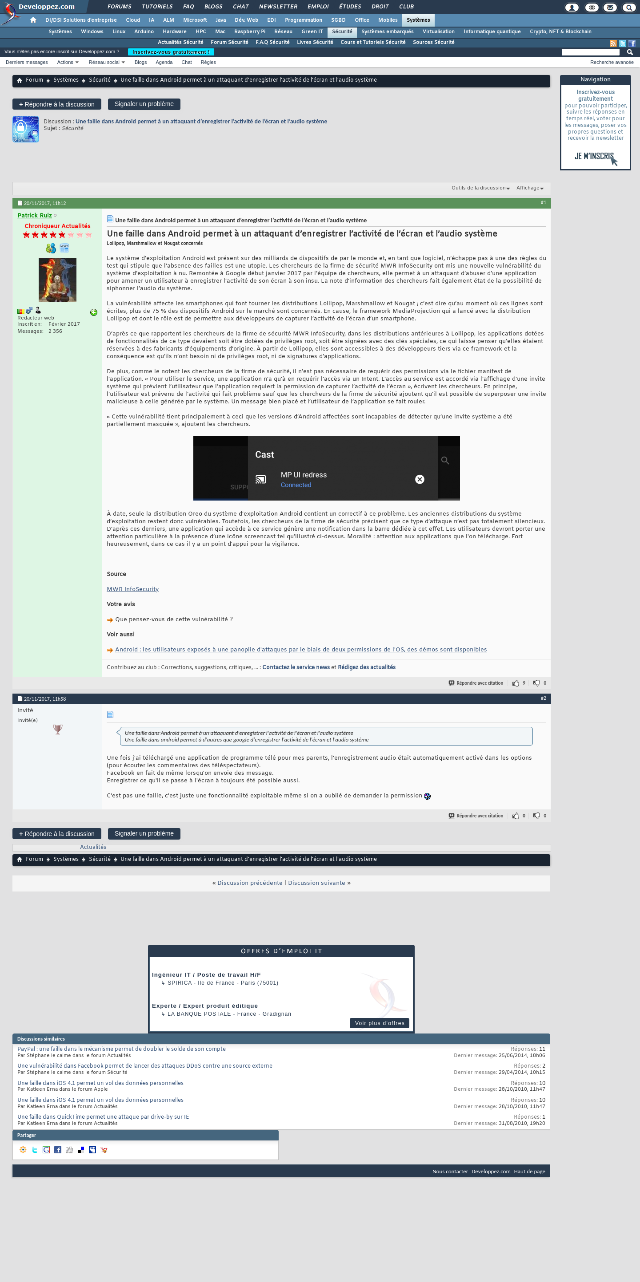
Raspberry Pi (249, 32)
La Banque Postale (199, 1014)
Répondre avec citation (476, 683)
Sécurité (342, 32)
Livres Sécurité (315, 42)
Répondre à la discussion (57, 104)
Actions (65, 62)
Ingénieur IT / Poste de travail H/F (206, 974)
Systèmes (418, 20)
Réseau (283, 32)
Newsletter (277, 7)
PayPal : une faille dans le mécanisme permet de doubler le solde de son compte (121, 1049)
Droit (379, 7)
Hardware (175, 32)
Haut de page (529, 1171)
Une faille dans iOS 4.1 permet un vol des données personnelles (100, 1083)
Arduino (144, 32)
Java (221, 20)
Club (406, 7)
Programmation (303, 20)
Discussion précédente (250, 883)
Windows (92, 32)
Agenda (164, 62)
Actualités (93, 847)
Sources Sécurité (434, 42)
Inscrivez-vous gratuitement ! (171, 52)
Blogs (213, 7)
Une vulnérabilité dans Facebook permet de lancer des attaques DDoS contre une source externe (144, 1066)
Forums (119, 7)
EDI (271, 20)
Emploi (317, 7)
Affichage (528, 188)
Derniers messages (27, 62)
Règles (208, 62)
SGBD (338, 20)
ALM (168, 20)
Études (349, 7)
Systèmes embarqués (387, 32)
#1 (543, 202)
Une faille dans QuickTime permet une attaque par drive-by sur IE (103, 1117)
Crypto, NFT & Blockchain (561, 32)
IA (151, 20)
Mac (220, 32)
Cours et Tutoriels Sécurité (373, 42)
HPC (201, 32)
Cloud (133, 20)
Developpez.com (491, 1171)
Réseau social (104, 62)
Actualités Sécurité (181, 42)
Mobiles (388, 20)
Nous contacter (450, 1171)
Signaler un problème (144, 103)
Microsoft (195, 20)
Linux (118, 32)
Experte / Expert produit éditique (205, 1005)
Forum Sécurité (229, 42)
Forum (34, 80)
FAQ (188, 7)
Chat (240, 7)
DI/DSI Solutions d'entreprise (81, 20)
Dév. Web (246, 20)
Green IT (312, 32)
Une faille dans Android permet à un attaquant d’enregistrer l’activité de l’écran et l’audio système (201, 121)
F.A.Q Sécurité (273, 42)
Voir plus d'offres (380, 1023)
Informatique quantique (492, 32)
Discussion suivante (316, 883)
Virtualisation (439, 32)
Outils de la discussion (479, 188)
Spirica (180, 983)
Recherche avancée (612, 62)
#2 (543, 698)
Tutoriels (156, 7)
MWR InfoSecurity (133, 589)
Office (362, 20)
